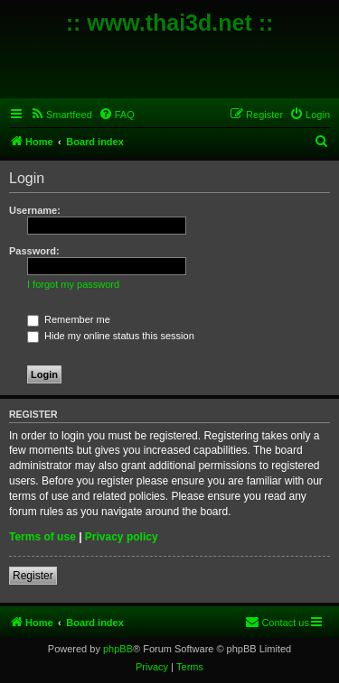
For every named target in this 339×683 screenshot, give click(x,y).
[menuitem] (61, 114)
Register (33, 575)
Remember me (68, 319)
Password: (34, 250)
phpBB (118, 648)
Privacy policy (121, 537)
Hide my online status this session (110, 335)
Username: (35, 210)
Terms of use (42, 537)
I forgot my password (73, 284)
